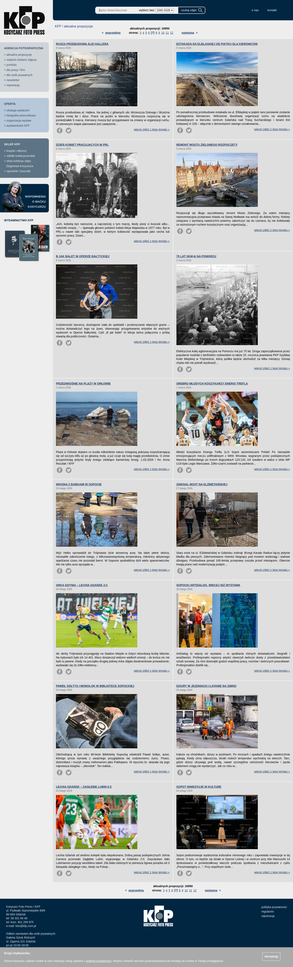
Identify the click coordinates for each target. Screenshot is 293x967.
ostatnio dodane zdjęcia (21, 59)
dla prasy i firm (16, 70)
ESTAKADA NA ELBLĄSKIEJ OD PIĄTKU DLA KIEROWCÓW (217, 44)
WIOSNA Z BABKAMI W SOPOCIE (79, 484)
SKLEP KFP (12, 144)
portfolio (12, 64)
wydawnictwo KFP (18, 125)
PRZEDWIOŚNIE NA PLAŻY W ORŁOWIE (83, 383)
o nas (255, 10)
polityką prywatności (98, 961)
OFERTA (10, 103)
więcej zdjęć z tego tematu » (152, 129)
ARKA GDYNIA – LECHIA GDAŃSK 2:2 (82, 585)
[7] (152, 32)
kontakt (272, 10)
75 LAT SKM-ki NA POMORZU (196, 256)
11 (167, 32)
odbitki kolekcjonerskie (21, 156)
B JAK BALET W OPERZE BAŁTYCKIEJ (82, 256)
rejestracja (13, 85)
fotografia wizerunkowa (21, 115)
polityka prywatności (274, 907)
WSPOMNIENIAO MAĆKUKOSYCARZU (35, 201)
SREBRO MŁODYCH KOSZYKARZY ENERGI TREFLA (212, 383)
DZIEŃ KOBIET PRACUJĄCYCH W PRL (82, 144)
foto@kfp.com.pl (25, 926)
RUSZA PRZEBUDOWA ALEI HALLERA (82, 44)
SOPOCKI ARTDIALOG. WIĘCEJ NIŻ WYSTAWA (208, 585)
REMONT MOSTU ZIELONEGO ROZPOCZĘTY (207, 144)
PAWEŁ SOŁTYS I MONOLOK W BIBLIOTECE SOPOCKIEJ (95, 686)
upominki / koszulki (19, 171)
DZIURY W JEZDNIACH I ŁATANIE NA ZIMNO (206, 686)
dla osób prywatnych (20, 75)
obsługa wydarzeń (18, 110)
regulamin (267, 911)
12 (171, 32)
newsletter (13, 80)
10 (163, 32)
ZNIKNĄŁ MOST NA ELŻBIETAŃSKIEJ (201, 484)
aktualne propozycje (19, 54)
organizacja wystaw (19, 120)
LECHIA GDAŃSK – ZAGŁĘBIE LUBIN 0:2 (84, 786)
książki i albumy (16, 150)
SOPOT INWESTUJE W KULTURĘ (198, 786)
